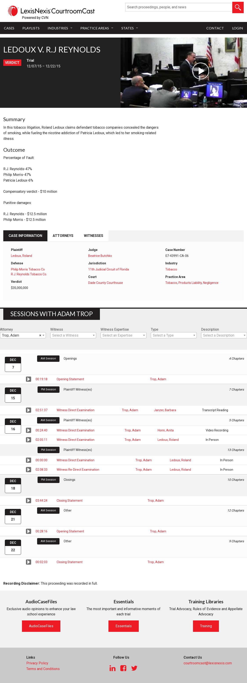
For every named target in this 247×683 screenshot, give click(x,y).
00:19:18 (41, 379)
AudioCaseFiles (41, 626)
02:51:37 (41, 410)
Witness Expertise (115, 329)
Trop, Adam (158, 379)
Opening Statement (70, 379)
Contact (215, 28)
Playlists (31, 28)
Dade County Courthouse (105, 283)
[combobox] (23, 335)
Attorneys (63, 236)
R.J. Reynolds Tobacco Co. (29, 274)
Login (237, 28)
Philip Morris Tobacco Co (28, 269)
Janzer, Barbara (165, 410)
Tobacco (171, 269)
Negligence (210, 283)
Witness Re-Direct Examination (78, 469)
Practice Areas (94, 28)
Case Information (25, 236)
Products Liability (190, 283)
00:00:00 (41, 460)
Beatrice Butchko (100, 256)
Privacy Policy (37, 663)
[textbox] (73, 335)
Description (210, 329)
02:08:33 (41, 469)
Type (154, 329)
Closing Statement (70, 500)
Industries (58, 28)
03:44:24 (41, 500)
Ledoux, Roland (21, 256)
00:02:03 (41, 562)
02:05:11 (41, 440)
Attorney (6, 329)
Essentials (123, 626)
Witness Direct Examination (75, 410)
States (127, 28)
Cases (9, 28)
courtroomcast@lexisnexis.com (208, 663)
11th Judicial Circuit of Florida (108, 269)
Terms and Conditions (43, 669)
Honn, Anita (166, 430)
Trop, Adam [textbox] (21, 335)
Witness (56, 329)
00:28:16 (41, 531)
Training (206, 626)
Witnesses (93, 236)
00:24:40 (41, 430)
